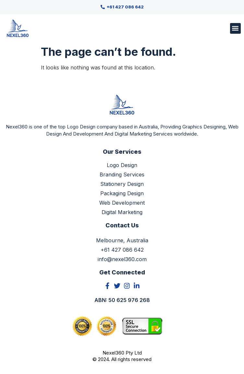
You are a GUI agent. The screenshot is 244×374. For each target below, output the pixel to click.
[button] (235, 28)
